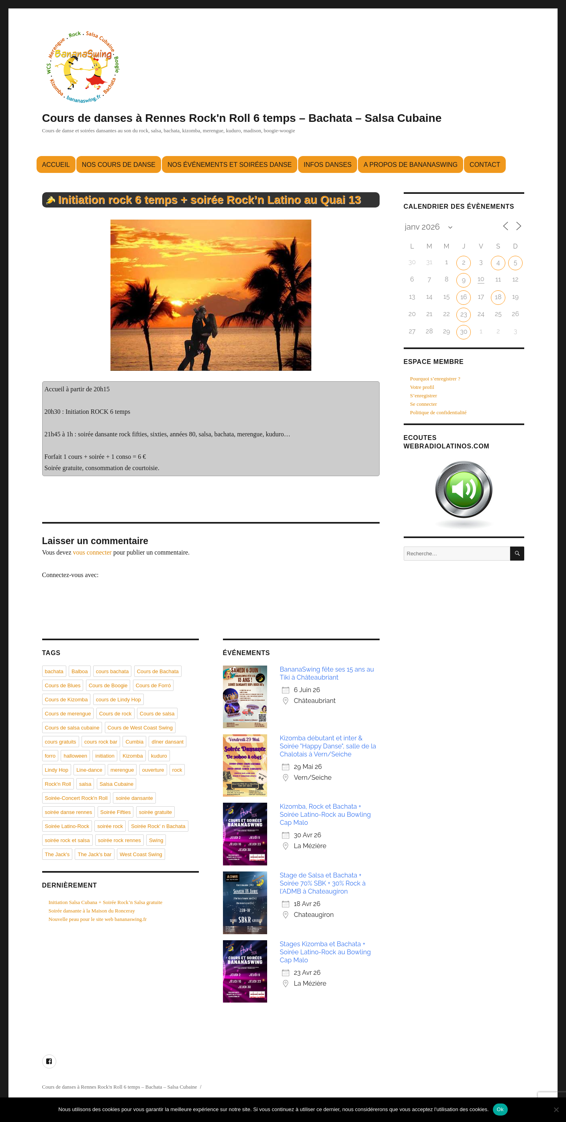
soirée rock (110, 826)
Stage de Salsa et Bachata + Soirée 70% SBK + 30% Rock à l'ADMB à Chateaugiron (323, 883)
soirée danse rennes (68, 812)
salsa (85, 784)
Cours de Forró (153, 685)
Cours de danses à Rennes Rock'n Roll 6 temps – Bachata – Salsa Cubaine (242, 118)
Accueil (56, 164)
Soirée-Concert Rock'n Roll (76, 798)
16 (463, 297)
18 (498, 297)
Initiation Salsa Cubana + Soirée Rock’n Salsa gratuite (106, 902)
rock (177, 770)
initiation (104, 756)
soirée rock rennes (119, 840)
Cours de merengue (68, 714)
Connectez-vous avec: (70, 574)
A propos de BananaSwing (411, 164)
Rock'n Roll (58, 784)
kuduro (159, 756)
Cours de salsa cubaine (72, 728)
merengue (122, 770)
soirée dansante (134, 798)
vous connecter (92, 552)
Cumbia (134, 742)
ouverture (153, 770)
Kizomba (133, 756)
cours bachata (112, 671)
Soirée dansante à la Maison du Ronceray (92, 911)
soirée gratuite (155, 812)
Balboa (80, 671)
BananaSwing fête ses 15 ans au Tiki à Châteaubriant (327, 673)
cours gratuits (60, 742)
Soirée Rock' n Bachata (158, 826)
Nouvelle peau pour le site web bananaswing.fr (98, 919)
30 (463, 331)
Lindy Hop (57, 770)
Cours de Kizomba (66, 700)
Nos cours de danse (118, 164)
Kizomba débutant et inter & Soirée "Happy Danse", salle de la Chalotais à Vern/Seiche (328, 746)
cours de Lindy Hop (118, 700)
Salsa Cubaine (117, 784)
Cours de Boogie (108, 685)
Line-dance (89, 770)
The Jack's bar (94, 854)
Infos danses (327, 164)
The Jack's (57, 854)
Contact (485, 164)
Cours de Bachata (158, 671)
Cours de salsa (157, 714)
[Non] (556, 1110)
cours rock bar (100, 742)
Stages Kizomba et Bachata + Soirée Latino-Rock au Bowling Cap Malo (325, 952)
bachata (54, 671)
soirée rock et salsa (67, 840)
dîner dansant (167, 742)
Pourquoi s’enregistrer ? (435, 379)
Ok (500, 1109)
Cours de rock (115, 714)
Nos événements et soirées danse (230, 164)
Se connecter (423, 404)
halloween (75, 756)
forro (50, 756)
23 (463, 314)
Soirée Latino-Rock (67, 826)
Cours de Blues (63, 685)
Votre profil (422, 387)
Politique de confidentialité (438, 412)
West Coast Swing (141, 854)
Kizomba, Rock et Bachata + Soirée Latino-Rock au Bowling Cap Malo (325, 814)
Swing (156, 840)
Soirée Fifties (115, 812)
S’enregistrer (423, 395)
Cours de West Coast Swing (140, 728)
